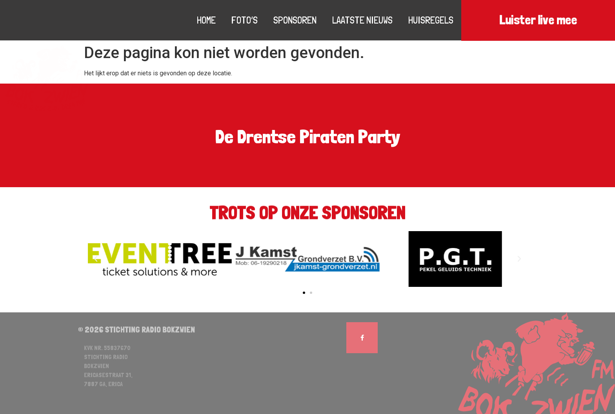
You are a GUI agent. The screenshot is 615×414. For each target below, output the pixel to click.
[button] (304, 293)
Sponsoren (295, 20)
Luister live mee (538, 20)
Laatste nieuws (362, 20)
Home (206, 20)
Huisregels (430, 20)
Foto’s (244, 20)
